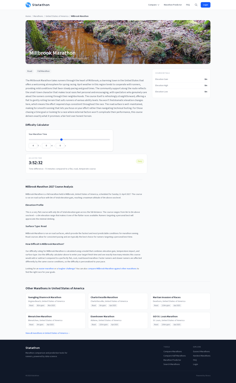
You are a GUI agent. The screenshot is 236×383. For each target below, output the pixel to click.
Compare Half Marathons (174, 355)
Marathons (38, 16)
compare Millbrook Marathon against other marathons (112, 268)
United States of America (57, 16)
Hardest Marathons (201, 355)
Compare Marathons (172, 351)
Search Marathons (171, 364)
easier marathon (46, 268)
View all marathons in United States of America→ (48, 333)
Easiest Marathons (201, 351)
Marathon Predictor (173, 4)
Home (28, 16)
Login (205, 4)
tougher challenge (66, 268)
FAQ (188, 4)
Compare (154, 4)
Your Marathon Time (38, 134)
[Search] (196, 5)
